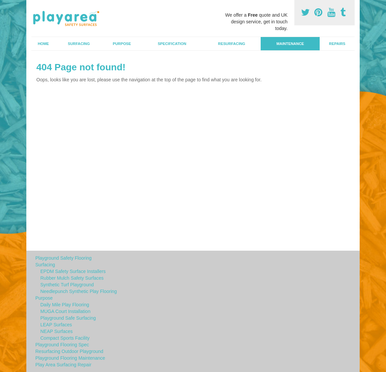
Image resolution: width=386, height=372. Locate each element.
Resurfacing (231, 44)
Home (43, 44)
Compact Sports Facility (65, 338)
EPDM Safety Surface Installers (73, 271)
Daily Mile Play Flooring (64, 304)
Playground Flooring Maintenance (70, 358)
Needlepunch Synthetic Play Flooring (78, 291)
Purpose (122, 44)
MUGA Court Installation (65, 311)
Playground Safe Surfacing (68, 318)
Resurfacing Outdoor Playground (69, 351)
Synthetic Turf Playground (67, 284)
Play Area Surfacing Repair (63, 364)
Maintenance (290, 44)
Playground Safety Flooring (63, 258)
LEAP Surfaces (56, 324)
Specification (172, 44)
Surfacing (79, 44)
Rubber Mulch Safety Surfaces (72, 278)
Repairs (337, 44)
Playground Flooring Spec (62, 344)
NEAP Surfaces (56, 331)
